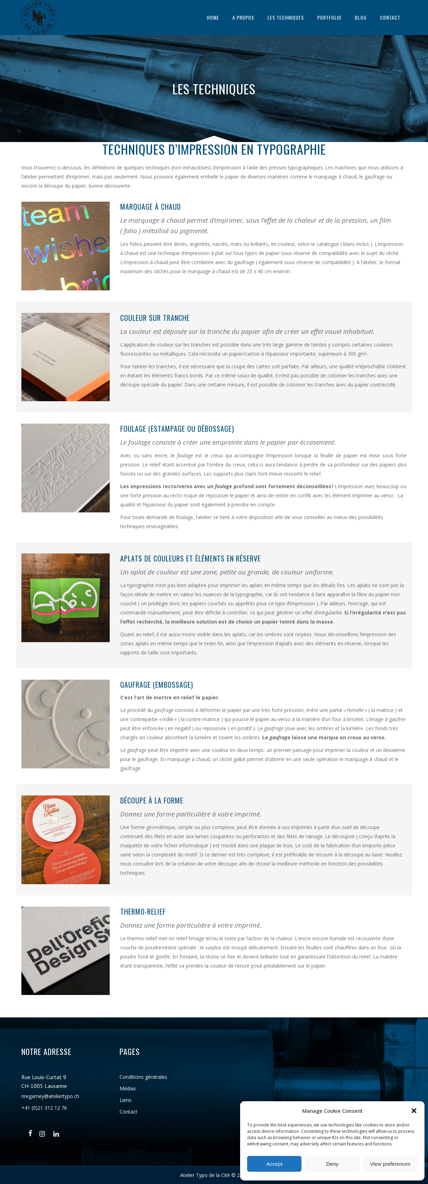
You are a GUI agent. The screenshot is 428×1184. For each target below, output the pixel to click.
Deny (332, 1164)
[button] (413, 1110)
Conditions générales (143, 1077)
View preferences (390, 1164)
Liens (125, 1100)
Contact (128, 1111)
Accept (274, 1164)
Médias (128, 1088)
